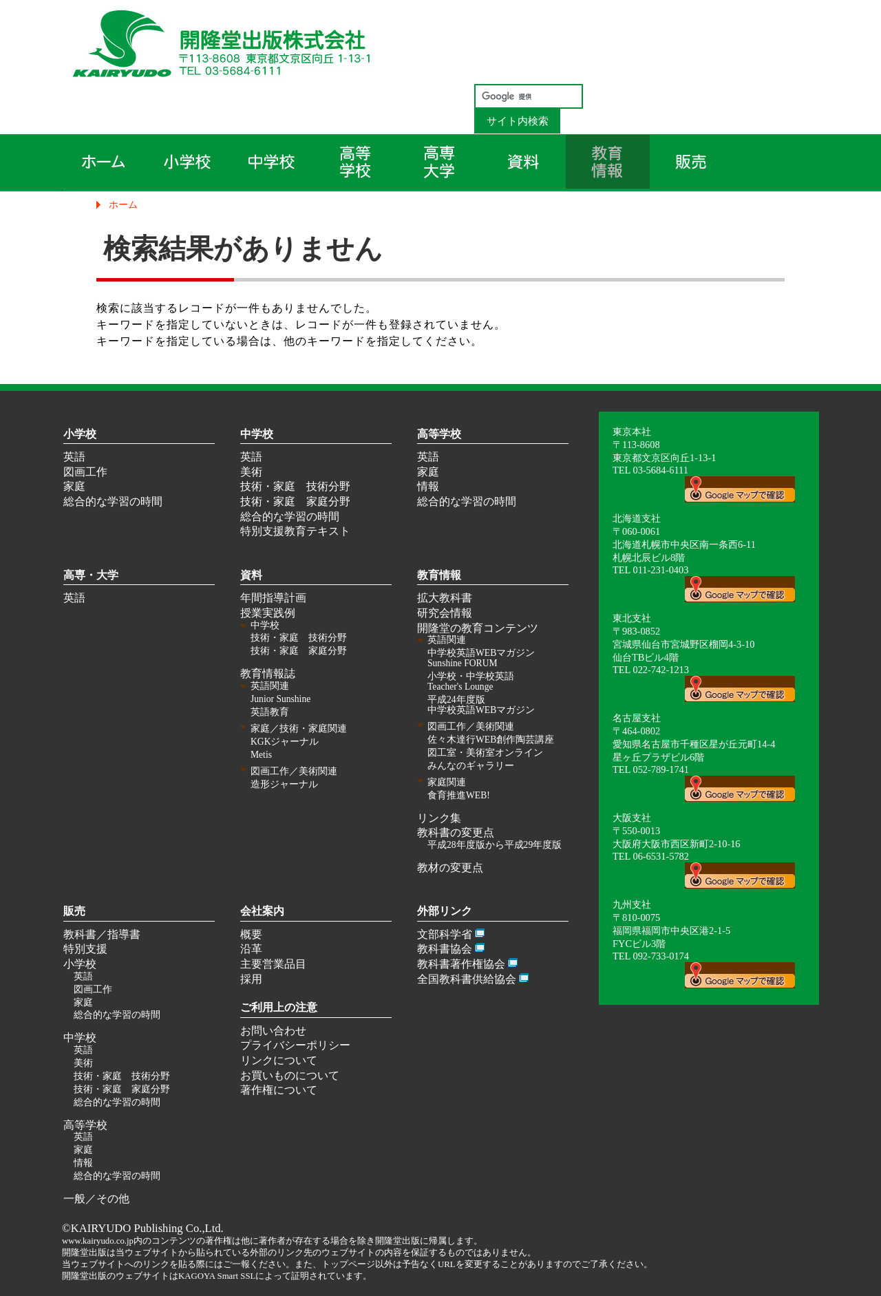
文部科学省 (444, 934)
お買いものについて (289, 1075)
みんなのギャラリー (470, 766)
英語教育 (270, 712)
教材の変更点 (450, 867)
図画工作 (85, 472)
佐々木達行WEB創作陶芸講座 (490, 739)
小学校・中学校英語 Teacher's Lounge (470, 681)
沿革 (251, 949)
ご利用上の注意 (278, 1007)
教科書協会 (444, 949)
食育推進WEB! (458, 795)
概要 (251, 934)
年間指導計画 (273, 598)
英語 (74, 457)
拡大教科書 (444, 598)
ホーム (123, 204)
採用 (251, 979)
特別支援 (85, 949)
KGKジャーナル (285, 741)
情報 (428, 486)
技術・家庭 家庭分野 (295, 501)
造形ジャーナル (284, 784)
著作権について (278, 1090)
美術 (251, 472)
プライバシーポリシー (295, 1045)
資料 (251, 575)
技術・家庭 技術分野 (295, 486)
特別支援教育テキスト (295, 531)
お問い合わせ (273, 1031)
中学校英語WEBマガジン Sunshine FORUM (481, 658)
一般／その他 (96, 1198)
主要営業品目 (273, 964)
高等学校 (439, 434)
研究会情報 (444, 613)
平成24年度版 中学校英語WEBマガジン (481, 704)
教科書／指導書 (101, 934)
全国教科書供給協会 (466, 979)
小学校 (79, 434)
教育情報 (439, 575)
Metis (261, 755)
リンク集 (439, 818)
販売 (74, 911)
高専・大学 (90, 575)
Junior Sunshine (280, 699)
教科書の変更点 (455, 832)
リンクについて (278, 1060)
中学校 (256, 434)
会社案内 (262, 911)
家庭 (74, 486)
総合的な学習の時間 (112, 501)
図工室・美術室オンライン (485, 752)
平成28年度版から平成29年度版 (494, 845)
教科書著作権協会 (461, 964)
